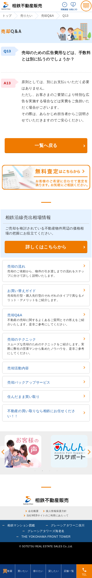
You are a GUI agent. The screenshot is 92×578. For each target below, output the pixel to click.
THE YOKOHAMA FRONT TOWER (46, 536)
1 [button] (35, 470)
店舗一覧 (69, 571)
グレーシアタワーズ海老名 (45, 531)
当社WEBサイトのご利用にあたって (47, 515)
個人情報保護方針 (56, 511)
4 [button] (57, 470)
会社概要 (33, 511)
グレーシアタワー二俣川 (68, 525)
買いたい (23, 571)
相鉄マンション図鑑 (21, 525)
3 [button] (49, 470)
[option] (23, 451)
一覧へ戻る (46, 145)
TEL (84, 571)
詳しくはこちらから (46, 247)
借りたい (38, 571)
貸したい (53, 571)
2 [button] (42, 470)
